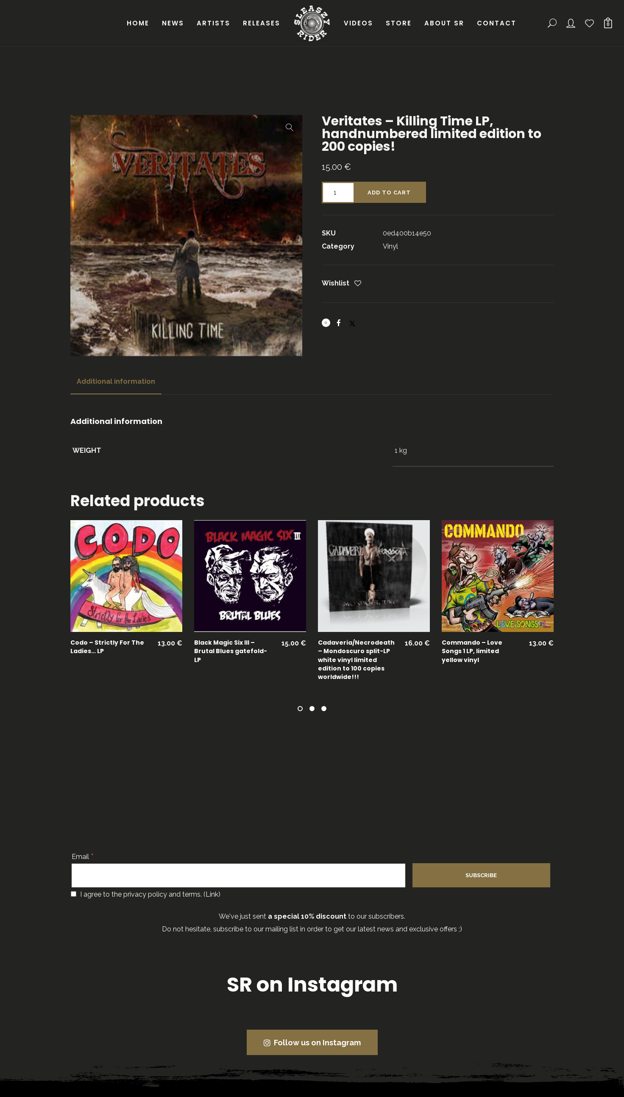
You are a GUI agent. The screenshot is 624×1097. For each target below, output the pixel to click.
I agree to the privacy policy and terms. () (145, 894)
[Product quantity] (338, 192)
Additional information (116, 381)
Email (83, 857)
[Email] (238, 875)
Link (212, 894)
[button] (289, 127)
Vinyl (390, 246)
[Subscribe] (481, 875)
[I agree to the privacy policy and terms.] (73, 894)
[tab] (116, 381)
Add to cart (389, 192)
